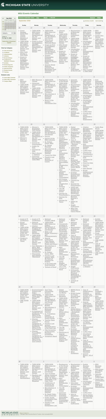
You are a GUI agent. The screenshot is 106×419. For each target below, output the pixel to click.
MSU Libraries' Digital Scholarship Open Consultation (63, 173)
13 (11, 24)
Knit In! (47, 136)
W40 (3, 29)
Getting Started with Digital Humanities (75, 114)
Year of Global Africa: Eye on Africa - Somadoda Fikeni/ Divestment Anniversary (76, 312)
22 (15, 26)
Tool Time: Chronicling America (49, 291)
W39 (3, 28)
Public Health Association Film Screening (51, 399)
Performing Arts (8, 64)
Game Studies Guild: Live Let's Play (63, 264)
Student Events (8, 70)
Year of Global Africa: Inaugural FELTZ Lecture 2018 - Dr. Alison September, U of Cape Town (51, 377)
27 (6, 21)
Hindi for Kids (88, 163)
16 (5, 26)
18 (8, 26)
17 (6, 26)
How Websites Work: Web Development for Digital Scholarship (37, 249)
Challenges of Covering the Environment (50, 384)
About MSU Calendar (9, 77)
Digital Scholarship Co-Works (75, 128)
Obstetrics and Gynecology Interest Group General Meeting (63, 154)
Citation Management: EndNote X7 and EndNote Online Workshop (37, 229)
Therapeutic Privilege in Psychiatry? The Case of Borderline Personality (63, 227)
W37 (3, 24)
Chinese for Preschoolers (88, 153)
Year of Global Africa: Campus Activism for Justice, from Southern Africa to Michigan (88, 295)
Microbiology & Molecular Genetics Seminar (50, 96)
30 (11, 21)
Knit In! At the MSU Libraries (50, 139)
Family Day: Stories (99, 36)
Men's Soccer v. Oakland (37, 154)
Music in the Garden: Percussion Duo (50, 101)
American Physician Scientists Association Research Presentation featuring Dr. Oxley (63, 398)
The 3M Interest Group (62, 95)
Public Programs (8, 66)
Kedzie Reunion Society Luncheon (86, 366)
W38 (3, 26)
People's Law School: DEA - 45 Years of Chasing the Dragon (50, 258)
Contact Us (26, 413)
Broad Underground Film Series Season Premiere (88, 173)
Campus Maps (8, 81)
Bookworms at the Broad (63, 80)
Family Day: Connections (99, 380)
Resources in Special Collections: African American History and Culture (64, 336)
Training (6, 72)
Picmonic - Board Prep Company (49, 90)
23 (5, 28)
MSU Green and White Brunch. (99, 370)
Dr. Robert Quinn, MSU (49, 142)
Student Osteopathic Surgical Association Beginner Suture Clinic (51, 59)
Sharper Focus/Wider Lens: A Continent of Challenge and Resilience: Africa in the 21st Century (37, 324)
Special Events (8, 68)
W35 (3, 21)
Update (9, 42)
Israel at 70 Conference (24, 219)
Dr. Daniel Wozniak (48, 146)
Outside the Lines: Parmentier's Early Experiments (87, 116)
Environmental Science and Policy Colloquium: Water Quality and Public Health (37, 294)
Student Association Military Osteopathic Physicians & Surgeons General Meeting (64, 143)
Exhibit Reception (99, 219)
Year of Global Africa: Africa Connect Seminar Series (64, 312)
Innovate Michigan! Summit (74, 81)
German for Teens (63, 201)
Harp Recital (87, 168)
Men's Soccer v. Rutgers (88, 265)
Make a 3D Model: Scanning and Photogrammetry (51, 234)
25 (8, 28)
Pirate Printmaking (99, 234)
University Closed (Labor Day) (37, 84)
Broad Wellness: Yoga (23, 224)
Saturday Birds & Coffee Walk (99, 375)
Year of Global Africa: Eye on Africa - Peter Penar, (76, 237)
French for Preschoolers (37, 143)
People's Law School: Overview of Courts (49, 159)
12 (10, 24)
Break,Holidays (8, 58)
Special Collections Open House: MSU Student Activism (87, 305)
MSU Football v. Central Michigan (99, 292)
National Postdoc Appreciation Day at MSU (87, 226)
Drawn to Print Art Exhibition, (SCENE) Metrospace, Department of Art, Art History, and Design (24, 63)
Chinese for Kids (75, 181)
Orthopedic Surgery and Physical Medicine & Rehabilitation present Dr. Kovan (76, 274)
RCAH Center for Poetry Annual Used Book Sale (75, 295)
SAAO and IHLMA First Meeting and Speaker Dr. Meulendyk (75, 190)
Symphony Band (51, 336)
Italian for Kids (74, 202)
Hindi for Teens (86, 165)
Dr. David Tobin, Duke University (50, 395)
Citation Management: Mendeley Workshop (88, 129)
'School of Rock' (50, 267)
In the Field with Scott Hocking (50, 264)
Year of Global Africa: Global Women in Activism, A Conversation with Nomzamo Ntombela (88, 346)
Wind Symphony (75, 352)
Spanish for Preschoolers (75, 184)
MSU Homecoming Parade (88, 401)
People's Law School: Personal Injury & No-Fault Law (50, 326)
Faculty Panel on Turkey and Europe (88, 322)
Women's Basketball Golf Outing (36, 128)
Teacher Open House (50, 321)
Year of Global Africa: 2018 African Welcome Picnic (99, 247)
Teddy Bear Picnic (99, 127)
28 (8, 21)
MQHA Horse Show (75, 290)
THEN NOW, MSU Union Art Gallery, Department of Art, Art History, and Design (24, 46)
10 (6, 24)
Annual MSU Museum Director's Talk (75, 197)
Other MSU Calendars (10, 79)
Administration (8, 54)
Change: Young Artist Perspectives (87, 250)
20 (11, 26)
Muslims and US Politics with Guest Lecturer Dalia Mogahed (37, 378)
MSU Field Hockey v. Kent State (24, 53)
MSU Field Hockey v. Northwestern (25, 376)
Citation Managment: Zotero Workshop (75, 254)
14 (13, 24)
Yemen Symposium (75, 170)
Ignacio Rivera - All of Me (88, 355)
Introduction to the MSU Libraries (75, 50)
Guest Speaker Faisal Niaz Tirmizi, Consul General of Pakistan (24, 35)
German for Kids (63, 197)
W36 (3, 23)
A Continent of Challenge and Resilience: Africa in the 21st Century (37, 314)
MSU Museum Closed (88, 47)
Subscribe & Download (9, 41)
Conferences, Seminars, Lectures (9, 60)
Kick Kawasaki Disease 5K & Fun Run (99, 82)
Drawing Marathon (62, 295)
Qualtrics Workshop (74, 109)
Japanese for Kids (87, 156)
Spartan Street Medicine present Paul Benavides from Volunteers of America (50, 68)
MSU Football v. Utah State (88, 70)
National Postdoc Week (37, 223)
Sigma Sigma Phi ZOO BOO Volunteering (88, 396)
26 (5, 21)
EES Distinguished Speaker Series (88, 52)
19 (10, 26)
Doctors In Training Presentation (87, 92)
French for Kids (50, 155)
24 (6, 28)
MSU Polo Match (74, 219)
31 (13, 21)
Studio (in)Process (75, 205)
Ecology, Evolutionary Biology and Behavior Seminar (75, 175)
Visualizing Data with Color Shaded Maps (88, 336)
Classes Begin (62, 31)
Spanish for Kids (36, 150)
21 (13, 26)
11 (8, 24)
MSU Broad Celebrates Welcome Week (50, 41)
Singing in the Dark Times (23, 239)
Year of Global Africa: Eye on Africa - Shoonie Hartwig (76, 143)
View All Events (8, 50)
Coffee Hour (87, 111)
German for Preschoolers (64, 194)
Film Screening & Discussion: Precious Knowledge (50, 332)
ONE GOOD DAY (99, 241)
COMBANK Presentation (63, 244)
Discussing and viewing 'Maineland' (36, 255)
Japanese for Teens (87, 160)
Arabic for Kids (35, 147)
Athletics (6, 56)
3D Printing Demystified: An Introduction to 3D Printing (63, 164)
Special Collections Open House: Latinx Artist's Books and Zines (51, 241)
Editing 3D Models (48, 304)
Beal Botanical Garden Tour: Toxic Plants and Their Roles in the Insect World (75, 162)
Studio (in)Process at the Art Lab (76, 69)
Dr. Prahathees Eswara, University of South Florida (50, 316)
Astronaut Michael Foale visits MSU (37, 158)
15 (15, 24)
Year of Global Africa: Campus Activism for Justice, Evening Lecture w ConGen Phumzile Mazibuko (76, 343)
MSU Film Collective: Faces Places (75, 210)
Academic (6, 52)
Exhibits (6, 63)
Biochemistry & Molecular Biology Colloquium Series (75, 33)
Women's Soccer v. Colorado (23, 139)
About (21, 413)
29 (10, 21)
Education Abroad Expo (75, 383)
